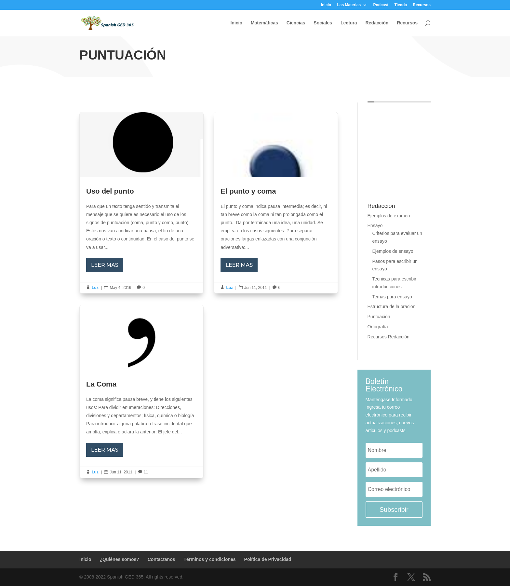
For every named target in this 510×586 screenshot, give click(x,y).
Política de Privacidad (267, 559)
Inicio (326, 5)
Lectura (349, 22)
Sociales (323, 22)
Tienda (400, 5)
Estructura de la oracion (392, 306)
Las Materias (349, 5)
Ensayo (375, 225)
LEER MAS (104, 265)
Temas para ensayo (392, 296)
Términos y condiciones (209, 559)
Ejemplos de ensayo (392, 251)
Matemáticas (264, 22)
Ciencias (296, 22)
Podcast (380, 5)
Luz (95, 287)
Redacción (376, 22)
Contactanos (161, 559)
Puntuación (379, 316)
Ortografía (378, 326)
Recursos (422, 5)
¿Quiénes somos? (119, 559)
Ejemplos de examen (389, 215)
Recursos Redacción (388, 336)
